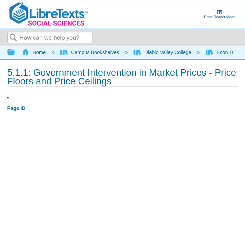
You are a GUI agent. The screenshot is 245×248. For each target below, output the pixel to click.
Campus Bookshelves (90, 52)
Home (34, 52)
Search (13, 38)
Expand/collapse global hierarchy (15, 52)
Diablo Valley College (163, 52)
